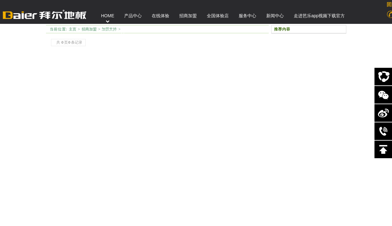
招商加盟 (89, 29)
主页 (72, 29)
